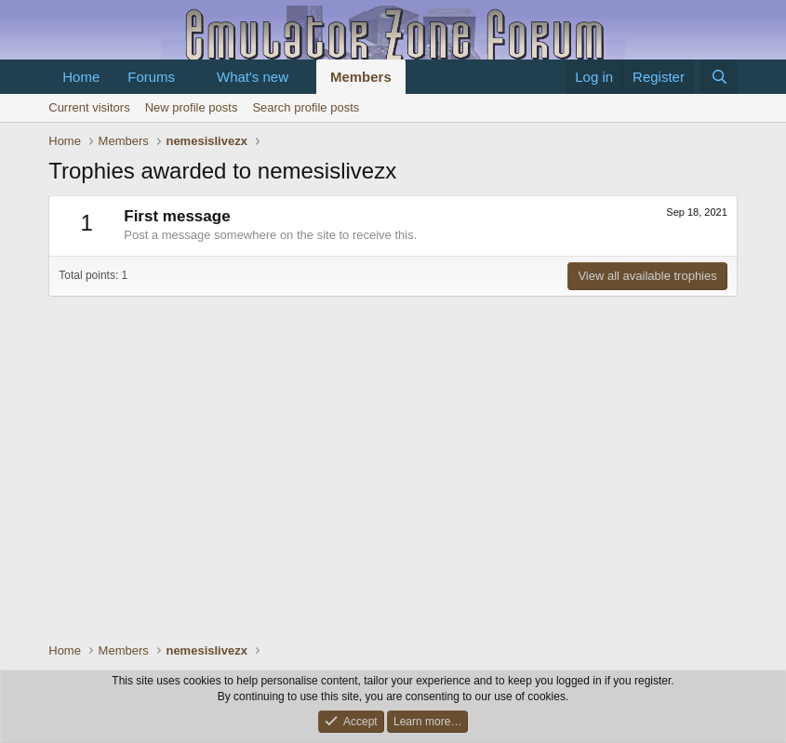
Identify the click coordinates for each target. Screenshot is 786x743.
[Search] (718, 77)
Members (361, 77)
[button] (190, 77)
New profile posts (191, 107)
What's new (252, 77)
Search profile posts (305, 107)
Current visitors (88, 107)
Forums (151, 77)
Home (81, 77)
